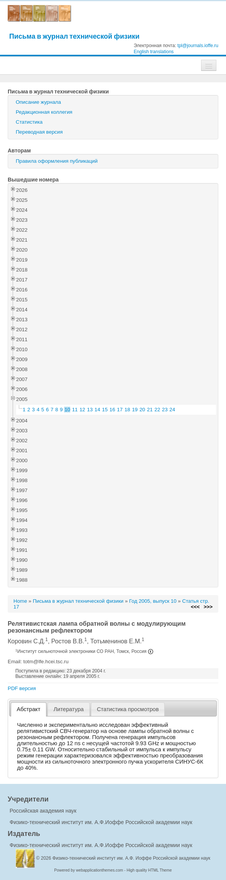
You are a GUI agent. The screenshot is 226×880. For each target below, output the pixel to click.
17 (120, 409)
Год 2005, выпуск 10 (153, 601)
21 (150, 409)
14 (97, 409)
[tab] (28, 709)
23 (165, 409)
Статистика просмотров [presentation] (127, 709)
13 (90, 409)
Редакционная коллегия (44, 112)
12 (82, 409)
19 (135, 409)
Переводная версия (39, 132)
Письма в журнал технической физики (74, 36)
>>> (208, 607)
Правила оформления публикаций (56, 161)
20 (142, 409)
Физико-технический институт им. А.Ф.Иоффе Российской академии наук (101, 822)
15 (105, 409)
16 (112, 409)
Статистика (29, 122)
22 (157, 409)
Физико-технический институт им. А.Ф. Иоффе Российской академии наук (132, 858)
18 (127, 409)
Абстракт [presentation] (29, 709)
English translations (154, 51)
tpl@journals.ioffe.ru (197, 45)
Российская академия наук (43, 811)
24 (172, 409)
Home (20, 601)
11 (75, 409)
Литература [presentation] (68, 709)
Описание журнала (38, 102)
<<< (195, 607)
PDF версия (22, 688)
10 (67, 409)
